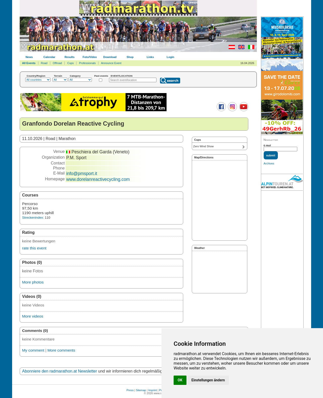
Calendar (49, 57)
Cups (70, 63)
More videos (32, 316)
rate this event (34, 248)
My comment (33, 350)
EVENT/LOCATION (121, 75)
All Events (29, 63)
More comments (61, 350)
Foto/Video (90, 57)
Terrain (58, 75)
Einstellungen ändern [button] (208, 380)
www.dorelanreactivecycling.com (98, 179)
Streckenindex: (33, 217)
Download (110, 57)
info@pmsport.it (81, 173)
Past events (101, 75)
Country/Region (36, 75)
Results (70, 57)
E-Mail (267, 145)
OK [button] (180, 380)
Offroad (57, 63)
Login (170, 57)
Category (75, 75)
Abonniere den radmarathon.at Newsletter (59, 371)
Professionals (87, 63)
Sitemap (141, 390)
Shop (130, 57)
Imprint (152, 390)
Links (150, 57)
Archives (269, 163)
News (29, 57)
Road (44, 63)
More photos (33, 282)
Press (129, 390)
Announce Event (111, 63)
